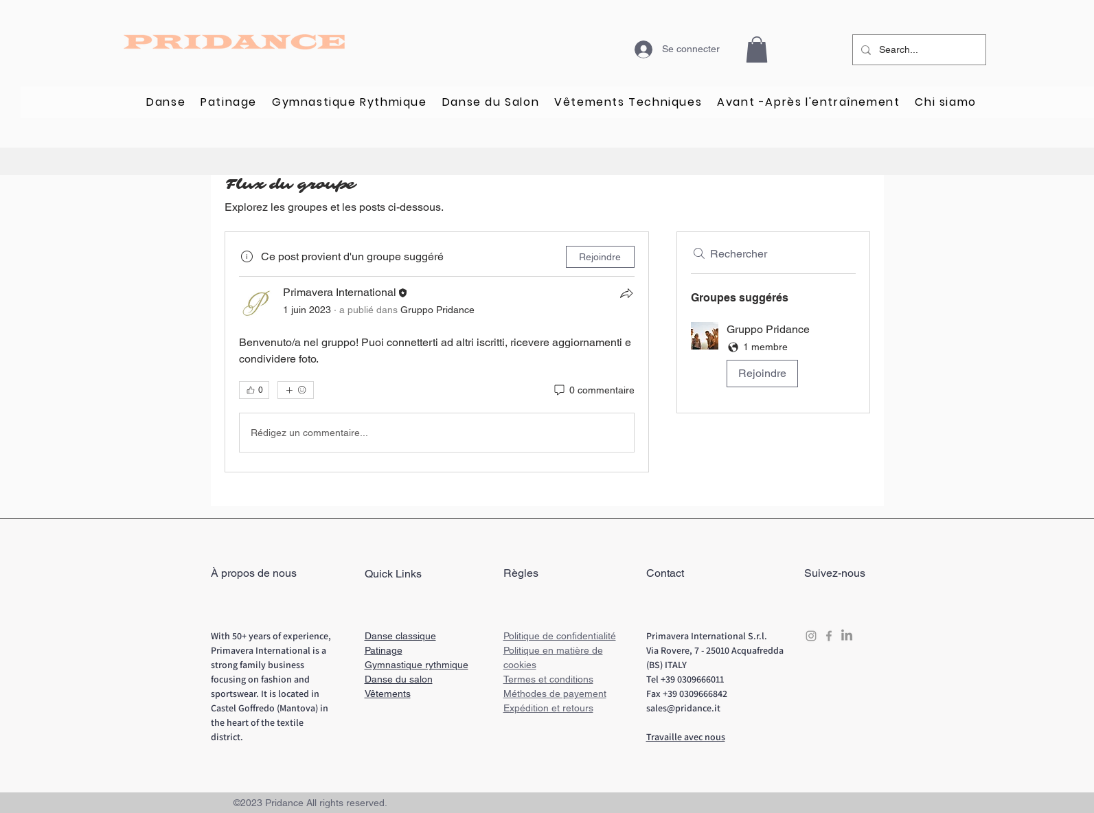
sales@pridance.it (683, 708)
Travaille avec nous (685, 737)
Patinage (383, 650)
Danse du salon (399, 679)
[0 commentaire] (593, 391)
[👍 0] (254, 390)
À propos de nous (254, 573)
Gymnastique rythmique (416, 664)
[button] (757, 49)
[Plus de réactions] (295, 390)
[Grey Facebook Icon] (829, 636)
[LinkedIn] (847, 636)
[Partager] (626, 293)
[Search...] (918, 50)
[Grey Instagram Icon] (811, 636)
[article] (437, 351)
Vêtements (388, 693)
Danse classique (400, 635)
